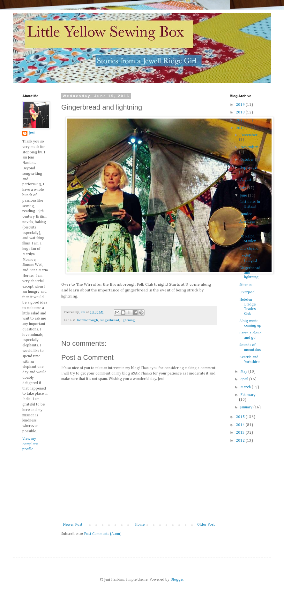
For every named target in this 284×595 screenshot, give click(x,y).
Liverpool (247, 292)
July (243, 188)
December (249, 135)
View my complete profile (30, 444)
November (249, 147)
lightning (128, 320)
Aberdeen (247, 222)
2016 (241, 128)
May (244, 372)
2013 (241, 433)
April (244, 379)
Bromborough (87, 320)
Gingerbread (109, 320)
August (246, 180)
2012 (241, 441)
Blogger (177, 580)
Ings (242, 229)
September (249, 168)
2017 (241, 120)
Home (140, 525)
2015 (241, 417)
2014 (241, 425)
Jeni (31, 133)
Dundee (245, 214)
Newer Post (72, 525)
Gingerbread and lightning (249, 272)
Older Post (206, 525)
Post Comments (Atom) (103, 534)
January (246, 407)
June (244, 195)
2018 (241, 112)
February (248, 395)
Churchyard (248, 249)
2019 (241, 105)
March (246, 387)
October (247, 160)
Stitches (245, 285)
